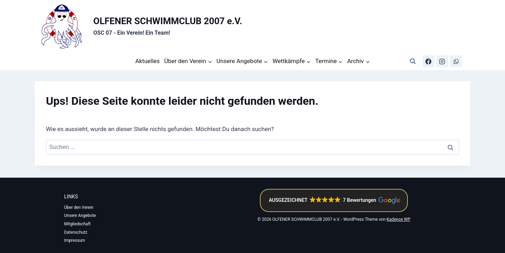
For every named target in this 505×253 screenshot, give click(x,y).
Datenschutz (76, 232)
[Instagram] (442, 61)
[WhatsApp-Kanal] (456, 61)
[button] (334, 200)
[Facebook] (429, 61)
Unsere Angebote (81, 215)
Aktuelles (147, 60)
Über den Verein (79, 206)
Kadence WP (398, 219)
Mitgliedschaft (78, 223)
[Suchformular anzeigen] (412, 61)
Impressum (75, 240)
